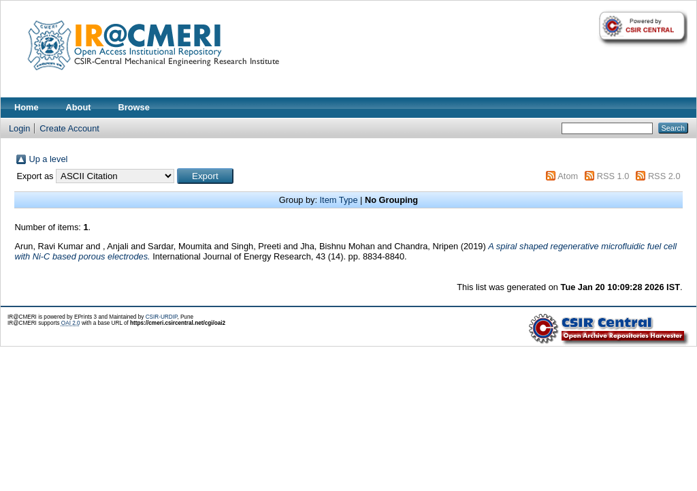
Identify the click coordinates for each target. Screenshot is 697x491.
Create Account (69, 128)
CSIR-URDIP (162, 317)
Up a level (48, 159)
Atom (567, 176)
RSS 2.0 (664, 176)
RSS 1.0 (613, 176)
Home (26, 107)
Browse (134, 107)
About (78, 107)
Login (19, 128)
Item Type (339, 200)
